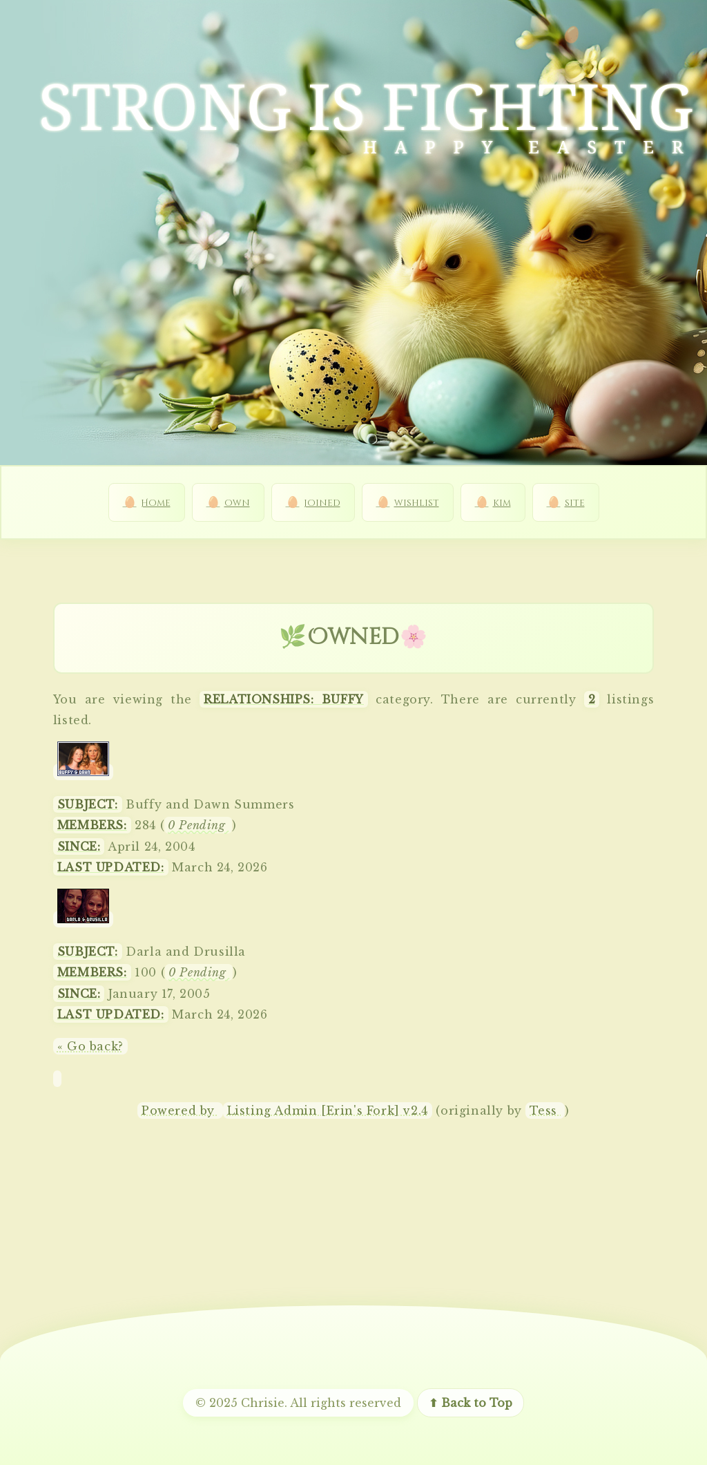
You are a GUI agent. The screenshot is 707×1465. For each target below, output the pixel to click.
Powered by (180, 1110)
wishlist (416, 503)
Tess (545, 1110)
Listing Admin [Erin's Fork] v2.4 (327, 1110)
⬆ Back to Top (470, 1403)
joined (322, 503)
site (575, 503)
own (237, 503)
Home (156, 503)
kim (502, 503)
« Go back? (90, 1046)
